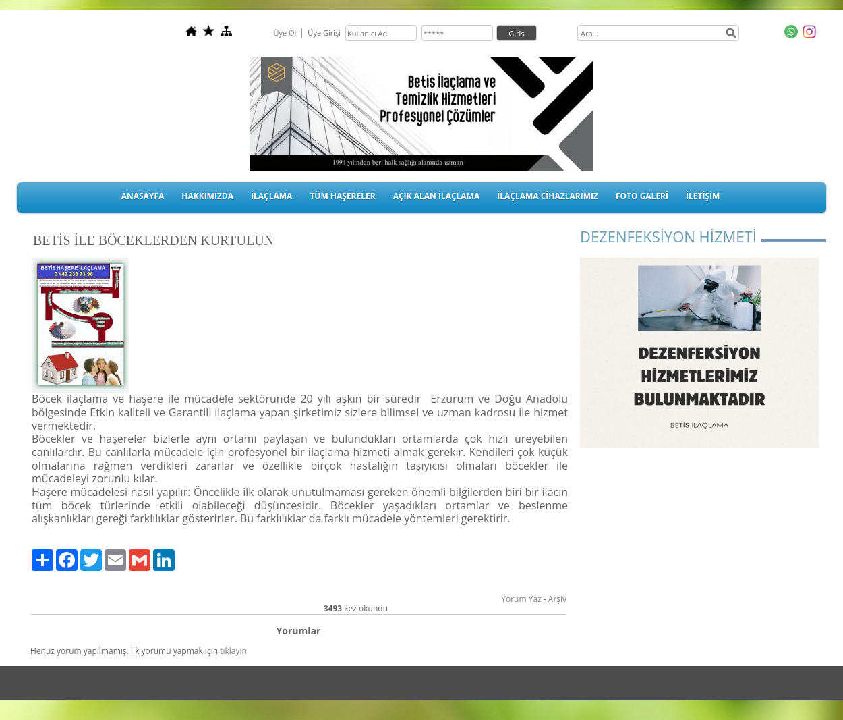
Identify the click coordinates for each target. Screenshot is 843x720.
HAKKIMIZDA (207, 196)
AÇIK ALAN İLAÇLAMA (436, 196)
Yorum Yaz (521, 599)
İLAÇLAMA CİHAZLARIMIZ (547, 196)
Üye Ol (284, 33)
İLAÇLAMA (271, 196)
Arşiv (557, 599)
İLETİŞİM (703, 196)
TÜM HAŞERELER (342, 196)
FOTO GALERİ (642, 196)
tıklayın (233, 651)
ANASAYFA (143, 196)
